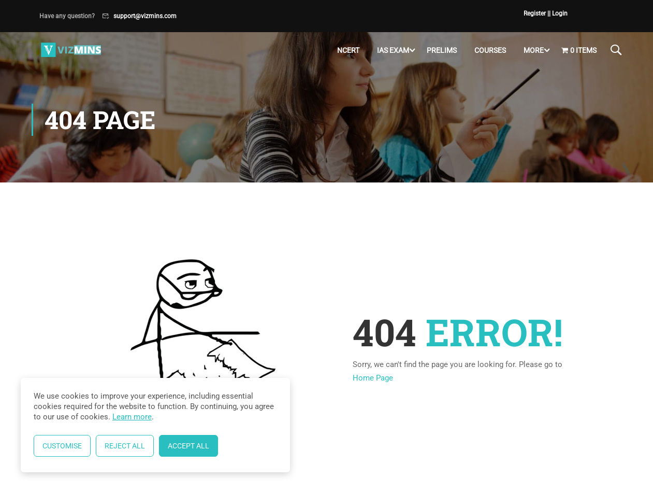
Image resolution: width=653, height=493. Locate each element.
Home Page (373, 378)
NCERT (348, 50)
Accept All (188, 446)
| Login (558, 13)
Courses (490, 50)
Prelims (442, 50)
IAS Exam (393, 50)
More (534, 50)
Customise (62, 446)
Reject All (125, 446)
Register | (536, 13)
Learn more (132, 416)
